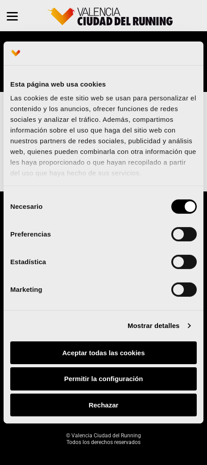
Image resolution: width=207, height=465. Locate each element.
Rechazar (104, 405)
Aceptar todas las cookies (103, 352)
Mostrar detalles (154, 325)
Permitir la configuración (103, 378)
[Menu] (12, 15)
